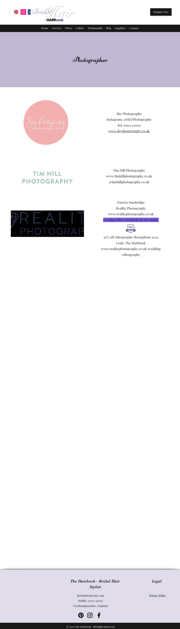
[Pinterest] (16, 12)
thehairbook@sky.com (90, 595)
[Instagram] (89, 615)
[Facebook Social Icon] (30, 12)
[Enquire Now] (161, 12)
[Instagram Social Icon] (23, 12)
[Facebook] (98, 615)
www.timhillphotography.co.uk (129, 176)
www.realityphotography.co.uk (131, 214)
